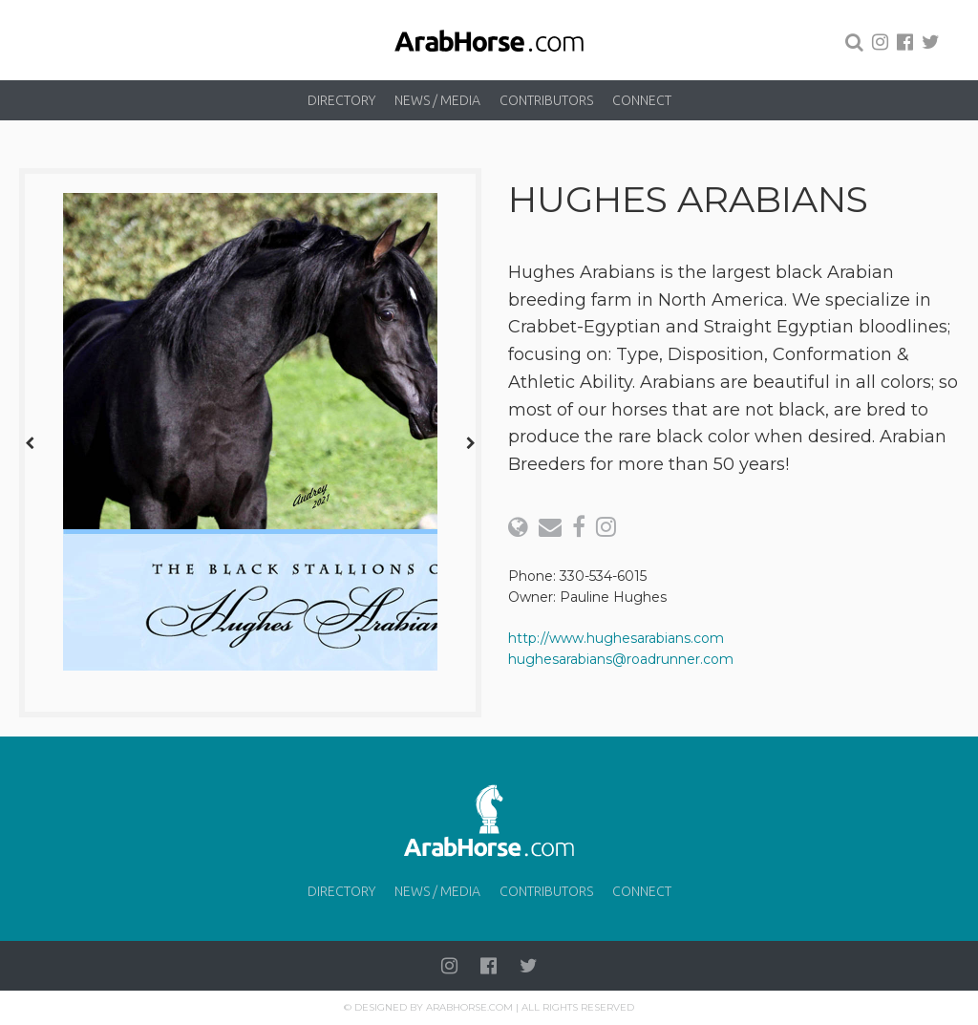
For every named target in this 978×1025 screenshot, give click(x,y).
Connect (641, 100)
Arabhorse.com (469, 1007)
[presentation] (29, 442)
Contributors (546, 100)
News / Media (437, 100)
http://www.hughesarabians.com (616, 638)
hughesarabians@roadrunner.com (621, 659)
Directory (341, 100)
